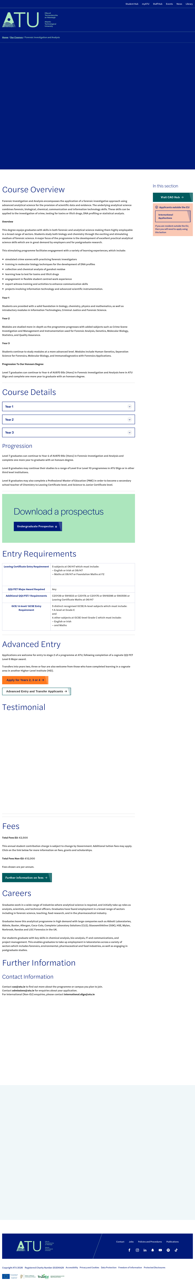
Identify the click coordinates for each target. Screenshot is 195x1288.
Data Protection (108, 1267)
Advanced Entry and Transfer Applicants (34, 691)
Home (5, 37)
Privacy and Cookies (89, 1267)
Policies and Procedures (150, 1241)
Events (169, 3)
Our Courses (16, 37)
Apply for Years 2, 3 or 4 (23, 680)
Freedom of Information (130, 1267)
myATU (145, 3)
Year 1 (9, 406)
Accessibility (72, 1267)
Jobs (131, 1241)
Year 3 (9, 432)
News (179, 3)
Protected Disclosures (154, 1267)
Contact (120, 1241)
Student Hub (132, 3)
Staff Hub (157, 3)
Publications (172, 1241)
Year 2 (9, 419)
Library (189, 3)
